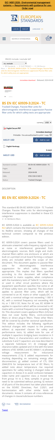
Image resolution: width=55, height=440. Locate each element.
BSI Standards (10, 66)
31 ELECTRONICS (25, 66)
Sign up (25, 29)
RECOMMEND (25, 404)
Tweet (5, 410)
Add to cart (45, 140)
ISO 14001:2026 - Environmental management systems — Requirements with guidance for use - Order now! (27, 5)
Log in (15, 29)
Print (8, 404)
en (42, 29)
